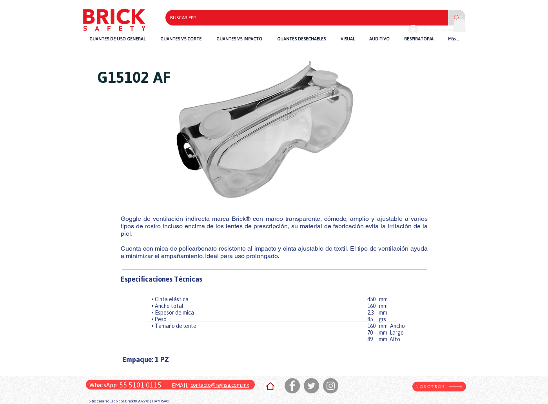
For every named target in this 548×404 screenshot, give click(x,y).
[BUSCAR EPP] (301, 17)
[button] (239, 38)
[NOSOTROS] (439, 386)
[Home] (270, 386)
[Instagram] (330, 385)
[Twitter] (311, 385)
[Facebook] (292, 385)
